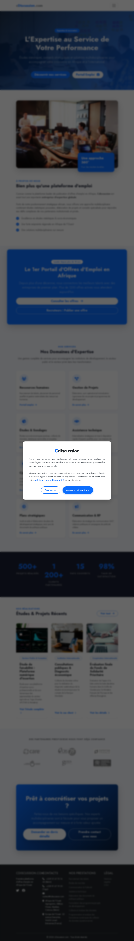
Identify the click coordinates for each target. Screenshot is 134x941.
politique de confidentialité (49, 480)
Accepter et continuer (78, 490)
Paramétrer (51, 490)
